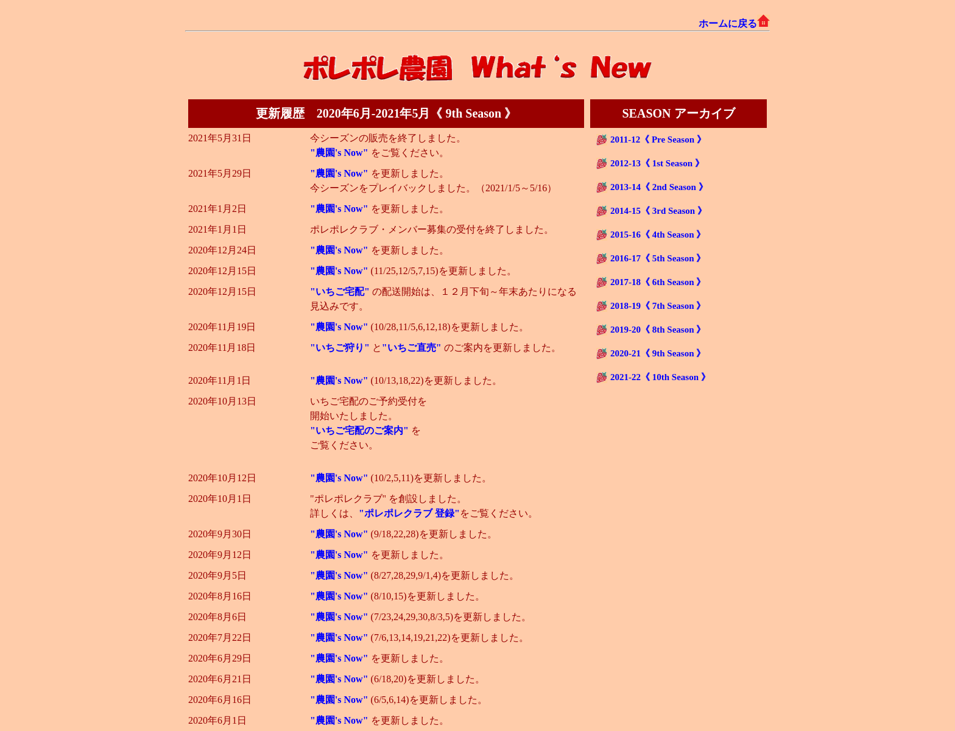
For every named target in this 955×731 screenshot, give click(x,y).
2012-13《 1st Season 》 (657, 163)
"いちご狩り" (341, 347)
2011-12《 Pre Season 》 (658, 139)
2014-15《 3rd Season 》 (658, 211)
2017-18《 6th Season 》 (657, 282)
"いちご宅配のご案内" (360, 430)
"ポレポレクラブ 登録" (409, 513)
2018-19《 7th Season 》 (657, 306)
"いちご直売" (413, 347)
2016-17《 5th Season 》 (657, 258)
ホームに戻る (734, 23)
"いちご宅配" (341, 291)
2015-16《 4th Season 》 (657, 234)
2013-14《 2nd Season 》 (659, 187)
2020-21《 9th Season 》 (657, 353)
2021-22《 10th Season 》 (660, 377)
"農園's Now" (340, 152)
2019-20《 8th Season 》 (657, 329)
